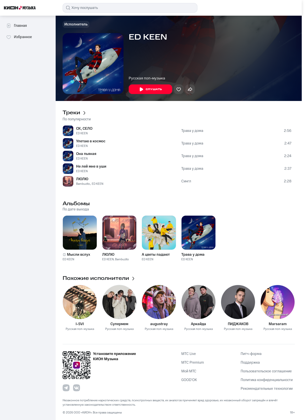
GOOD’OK (189, 380)
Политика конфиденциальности (267, 380)
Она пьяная (86, 153)
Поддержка (250, 362)
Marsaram (278, 324)
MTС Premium (192, 362)
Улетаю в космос (90, 141)
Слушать (150, 89)
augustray (159, 324)
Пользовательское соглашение (266, 371)
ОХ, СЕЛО (84, 128)
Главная (16, 25)
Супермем (119, 324)
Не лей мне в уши (91, 166)
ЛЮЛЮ (82, 179)
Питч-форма (251, 353)
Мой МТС (188, 371)
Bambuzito (83, 184)
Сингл (186, 181)
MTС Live (188, 353)
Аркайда (198, 324)
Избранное (19, 37)
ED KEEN (82, 133)
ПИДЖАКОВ (238, 324)
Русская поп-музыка (147, 78)
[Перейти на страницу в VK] (76, 387)
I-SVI (80, 324)
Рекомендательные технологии (267, 388)
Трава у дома (192, 130)
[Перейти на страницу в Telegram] (66, 387)
